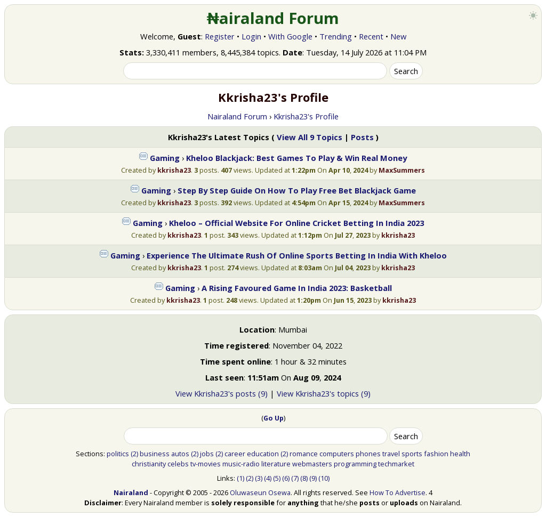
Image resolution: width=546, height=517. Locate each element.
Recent (371, 36)
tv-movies (205, 463)
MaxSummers (402, 170)
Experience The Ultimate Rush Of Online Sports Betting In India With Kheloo (297, 255)
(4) (267, 478)
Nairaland (131, 492)
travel (391, 453)
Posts (362, 137)
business (155, 453)
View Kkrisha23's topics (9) (324, 393)
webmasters (312, 463)
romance (304, 453)
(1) (240, 478)
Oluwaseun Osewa (260, 492)
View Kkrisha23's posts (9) (221, 393)
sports (412, 453)
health (460, 453)
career (234, 453)
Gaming (165, 157)
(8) (304, 478)
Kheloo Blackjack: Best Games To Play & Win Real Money (296, 157)
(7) (295, 478)
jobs (207, 453)
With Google (290, 36)
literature (276, 463)
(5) (276, 478)
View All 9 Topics (309, 137)
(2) (134, 453)
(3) (258, 478)
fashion (436, 453)
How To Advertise (397, 492)
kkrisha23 (174, 170)
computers (336, 453)
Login (251, 36)
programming (355, 463)
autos (180, 453)
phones (368, 453)
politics (118, 453)
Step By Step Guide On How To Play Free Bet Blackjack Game (297, 190)
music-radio (241, 463)
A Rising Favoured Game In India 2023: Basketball (297, 287)
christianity (149, 463)
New (398, 36)
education (263, 453)
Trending (335, 36)
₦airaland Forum (273, 18)
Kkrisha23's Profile (306, 116)
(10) (324, 478)
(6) (286, 478)
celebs (178, 463)
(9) (313, 478)
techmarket (396, 463)
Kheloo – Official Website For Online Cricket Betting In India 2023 (296, 222)
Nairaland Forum (237, 116)
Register (220, 36)
